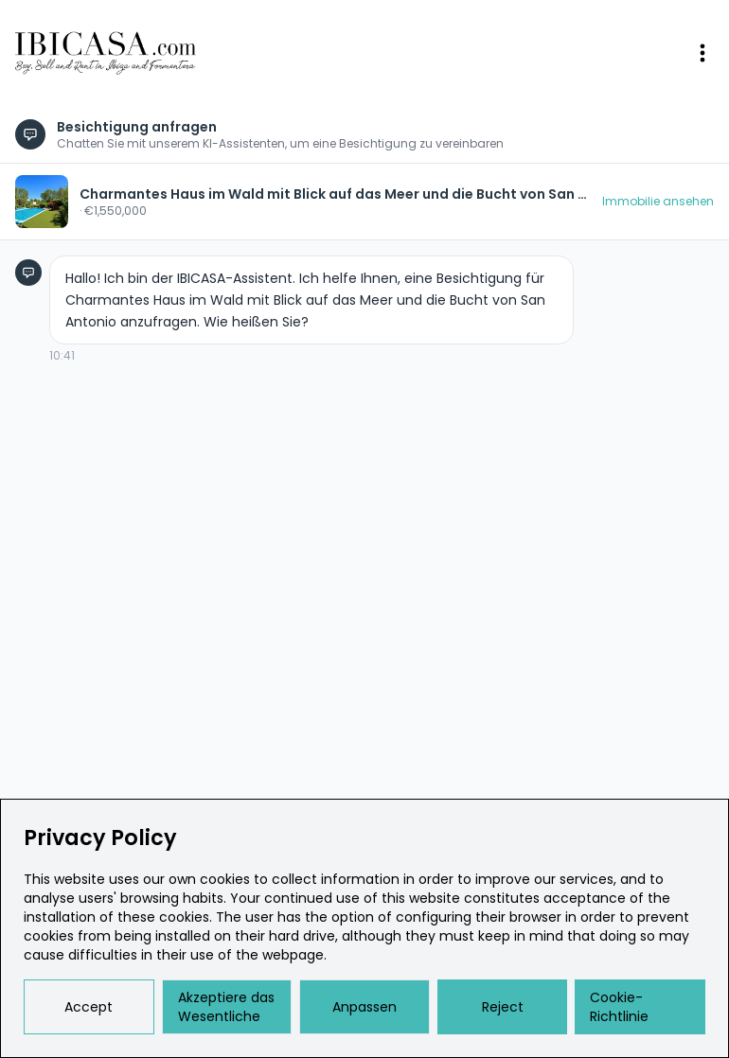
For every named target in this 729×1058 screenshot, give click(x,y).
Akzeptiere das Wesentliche (226, 1007)
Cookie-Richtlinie (619, 1007)
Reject (503, 1006)
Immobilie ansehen (658, 201)
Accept (88, 1006)
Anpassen (364, 1006)
